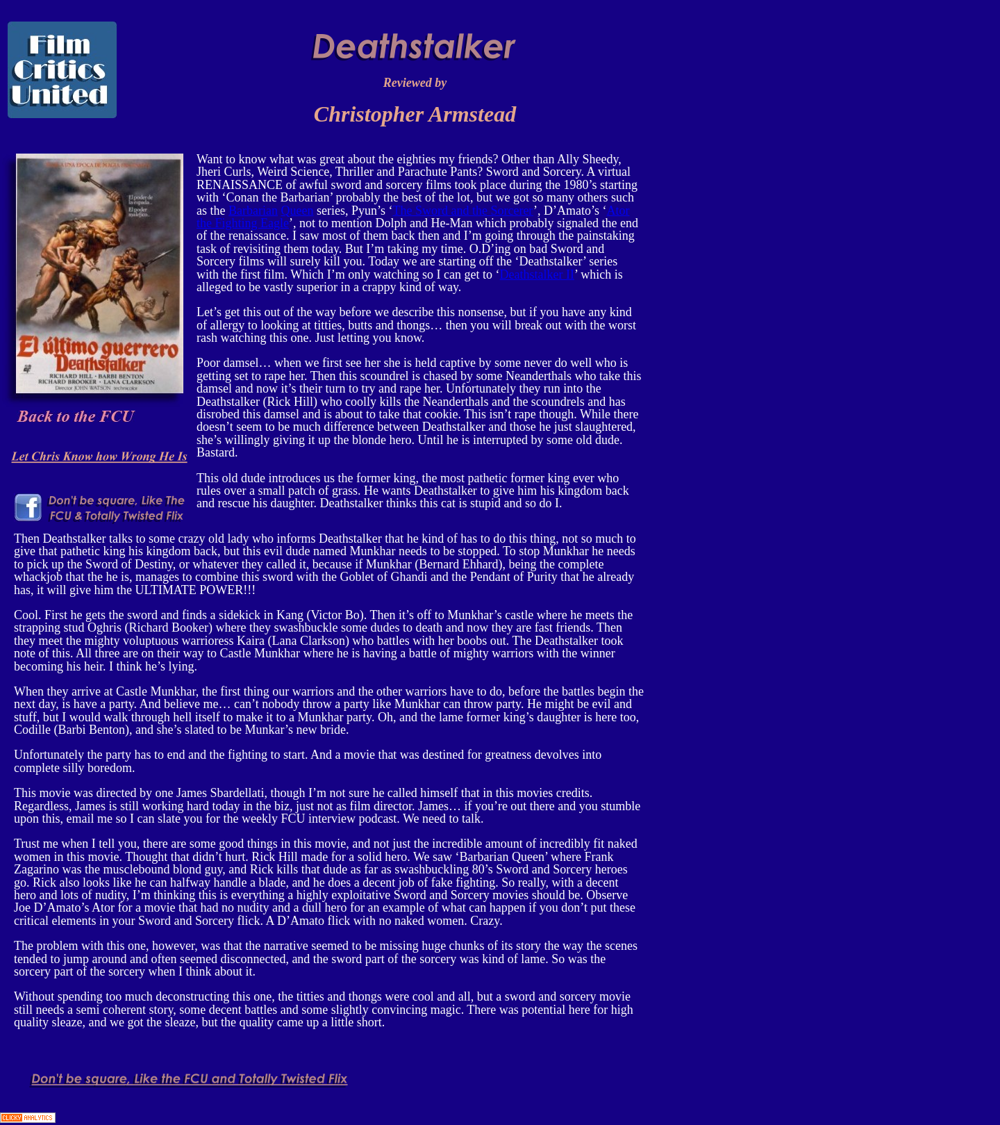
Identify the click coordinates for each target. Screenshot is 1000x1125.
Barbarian (253, 210)
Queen (297, 210)
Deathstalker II (537, 274)
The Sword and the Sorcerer (462, 210)
